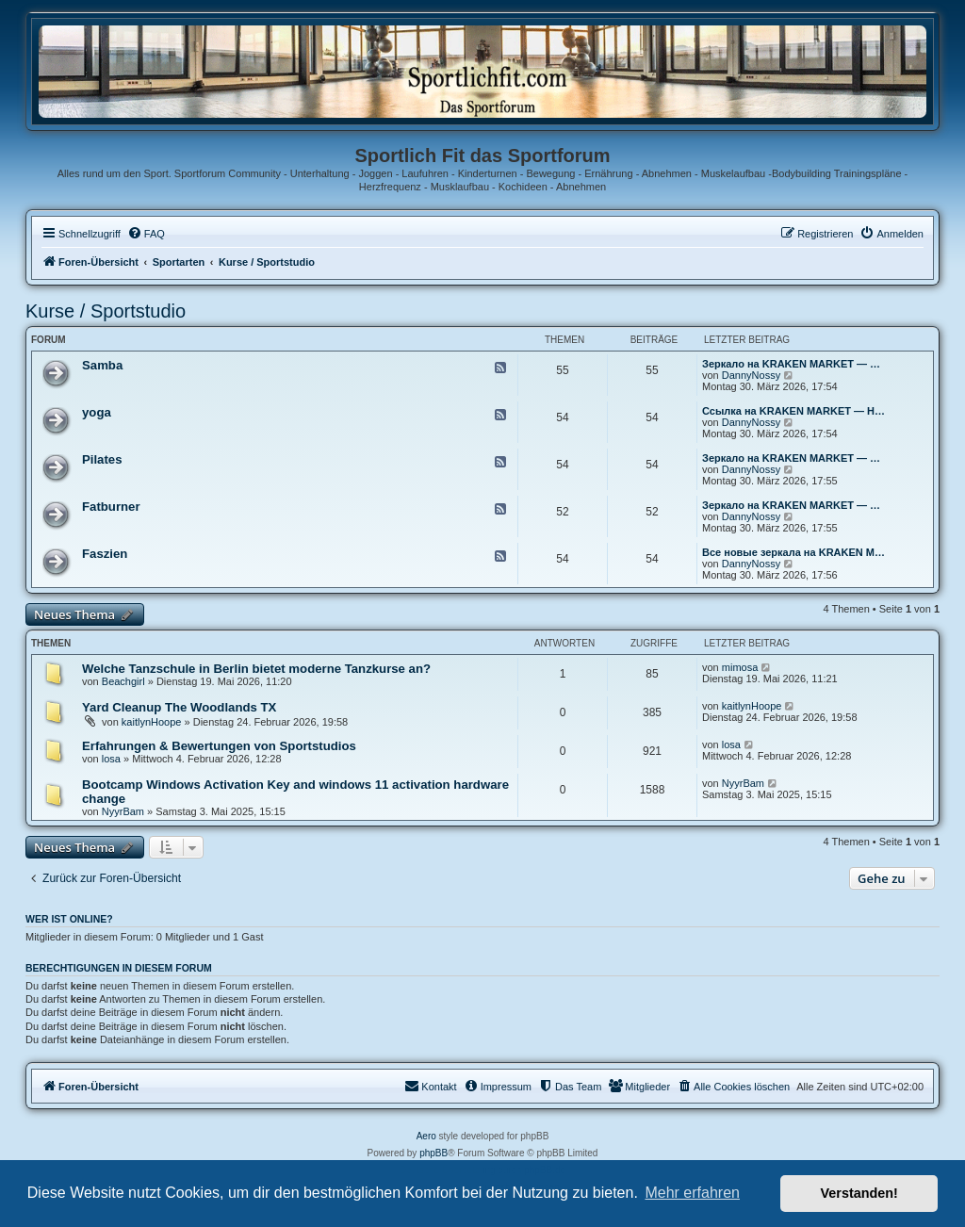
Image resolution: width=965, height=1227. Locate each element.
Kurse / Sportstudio (105, 311)
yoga (96, 412)
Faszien (104, 554)
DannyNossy (751, 375)
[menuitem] (146, 233)
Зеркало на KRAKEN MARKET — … (791, 363)
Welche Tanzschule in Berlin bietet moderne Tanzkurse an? (256, 669)
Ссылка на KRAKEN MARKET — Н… (793, 411)
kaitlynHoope (152, 722)
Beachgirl (123, 681)
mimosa (740, 667)
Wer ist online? (69, 918)
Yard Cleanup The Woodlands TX (179, 707)
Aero (426, 1136)
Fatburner (111, 506)
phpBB (433, 1153)
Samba (102, 365)
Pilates (102, 459)
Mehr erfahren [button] (692, 1193)
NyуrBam (123, 811)
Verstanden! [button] (859, 1193)
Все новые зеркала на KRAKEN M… (793, 552)
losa (111, 758)
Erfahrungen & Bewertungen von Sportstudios (219, 746)
